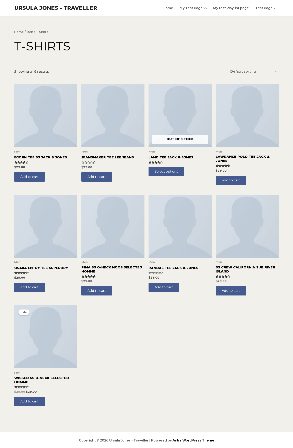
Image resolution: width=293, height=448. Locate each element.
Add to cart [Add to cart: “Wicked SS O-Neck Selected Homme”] (29, 401)
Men (29, 32)
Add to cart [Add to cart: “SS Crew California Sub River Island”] (231, 290)
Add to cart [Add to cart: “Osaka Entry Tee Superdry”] (29, 287)
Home (168, 8)
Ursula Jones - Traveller (55, 8)
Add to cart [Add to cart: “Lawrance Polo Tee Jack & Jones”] (231, 180)
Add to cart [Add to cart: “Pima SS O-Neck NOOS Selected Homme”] (96, 290)
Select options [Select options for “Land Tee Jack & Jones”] (166, 171)
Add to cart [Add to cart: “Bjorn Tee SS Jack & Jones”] (29, 176)
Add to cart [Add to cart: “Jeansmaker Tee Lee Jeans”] (96, 176)
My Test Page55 (193, 8)
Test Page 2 (265, 8)
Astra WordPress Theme (193, 440)
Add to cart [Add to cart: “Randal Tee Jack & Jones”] (164, 287)
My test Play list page (231, 8)
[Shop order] (253, 71)
